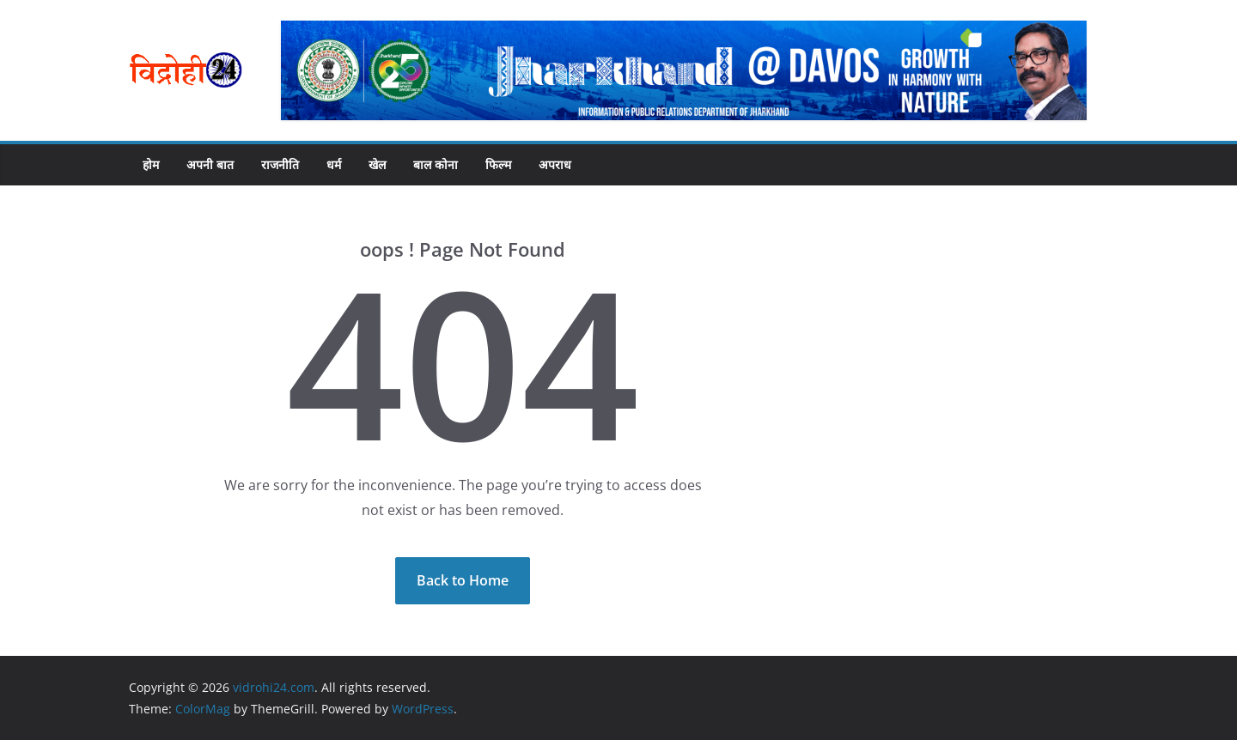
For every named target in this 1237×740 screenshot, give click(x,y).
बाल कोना (435, 164)
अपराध (555, 164)
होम (151, 164)
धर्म (333, 164)
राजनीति (280, 164)
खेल (377, 164)
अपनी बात (210, 164)
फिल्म (498, 164)
